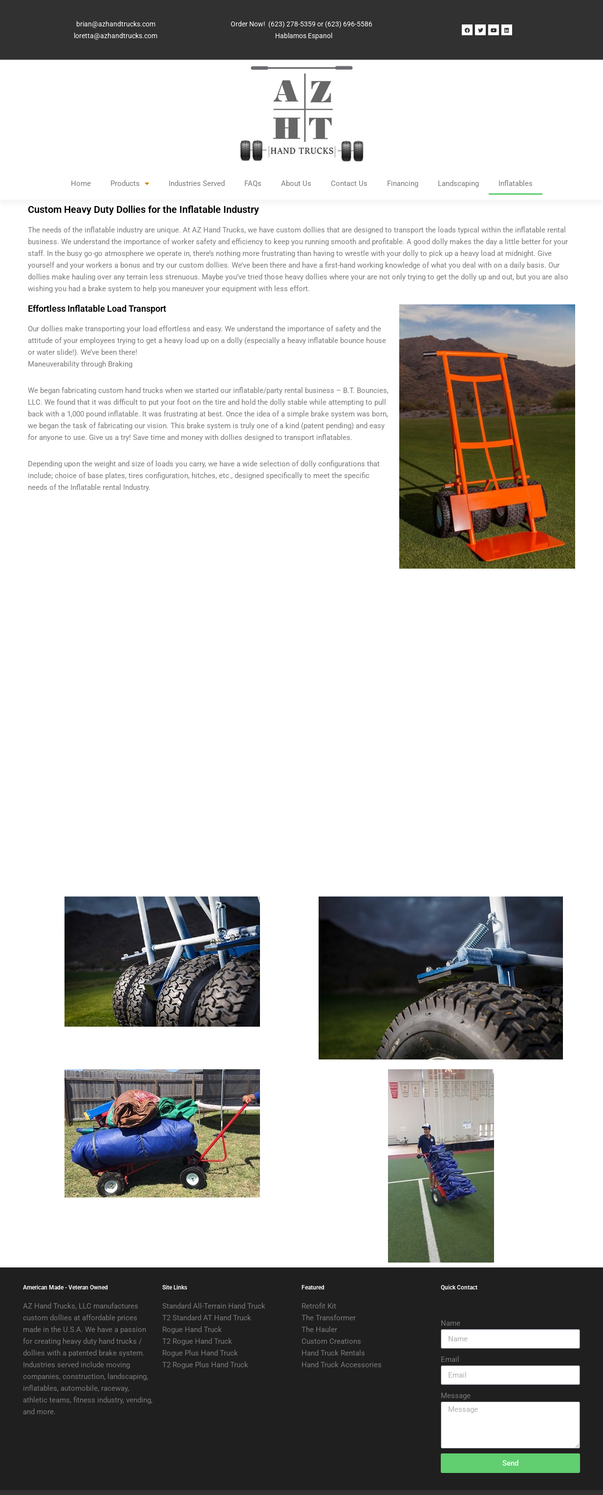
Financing (402, 183)
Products (129, 183)
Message (456, 1395)
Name (450, 1323)
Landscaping (458, 183)
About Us (296, 183)
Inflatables (515, 183)
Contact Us (349, 183)
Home (81, 183)
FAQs (252, 183)
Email (450, 1359)
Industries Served (197, 183)
